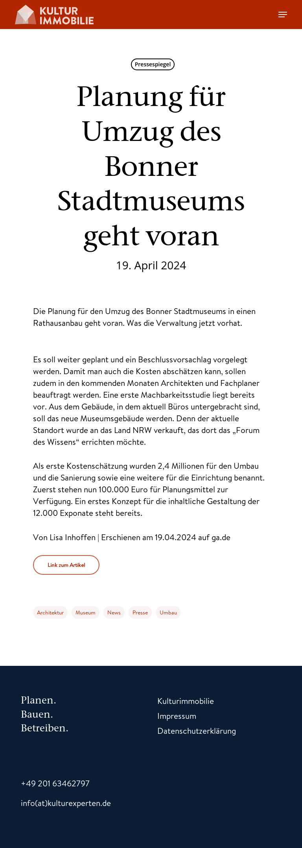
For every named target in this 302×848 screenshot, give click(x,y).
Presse (140, 612)
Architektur (50, 612)
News (114, 612)
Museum (86, 612)
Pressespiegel (153, 64)
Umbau (168, 612)
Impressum (176, 715)
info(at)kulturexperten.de (66, 802)
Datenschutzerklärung (196, 730)
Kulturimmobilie (185, 700)
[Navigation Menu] (282, 14)
